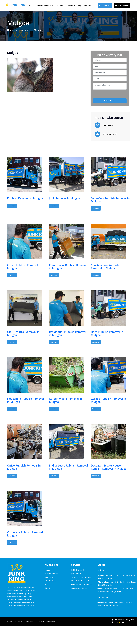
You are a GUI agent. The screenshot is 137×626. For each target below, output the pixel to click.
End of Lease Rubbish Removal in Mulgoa (68, 467)
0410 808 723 (104, 5)
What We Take (50, 581)
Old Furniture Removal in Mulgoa (23, 333)
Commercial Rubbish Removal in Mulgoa (68, 266)
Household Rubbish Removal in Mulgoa (25, 400)
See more (12, 206)
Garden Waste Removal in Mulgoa (65, 400)
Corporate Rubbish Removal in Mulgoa (26, 533)
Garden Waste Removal (79, 588)
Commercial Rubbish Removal (81, 584)
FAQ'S (47, 584)
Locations (60, 5)
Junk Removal (76, 574)
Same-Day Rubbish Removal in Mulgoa (110, 199)
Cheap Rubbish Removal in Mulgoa (24, 266)
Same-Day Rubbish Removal (81, 577)
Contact (87, 5)
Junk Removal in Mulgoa (64, 198)
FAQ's (70, 5)
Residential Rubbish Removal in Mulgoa (67, 333)
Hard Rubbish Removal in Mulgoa (107, 333)
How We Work (50, 577)
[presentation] (109, 94)
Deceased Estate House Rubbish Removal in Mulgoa (109, 467)
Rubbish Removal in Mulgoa (25, 198)
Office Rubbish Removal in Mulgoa (24, 467)
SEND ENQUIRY (109, 101)
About (31, 5)
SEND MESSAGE (122, 5)
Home (10, 29)
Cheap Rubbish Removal (80, 581)
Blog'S (47, 588)
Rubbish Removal (44, 5)
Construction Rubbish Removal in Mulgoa (105, 266)
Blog (79, 5)
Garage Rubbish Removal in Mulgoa (108, 400)
